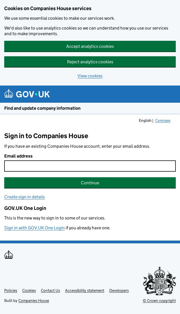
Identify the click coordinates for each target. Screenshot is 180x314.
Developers (119, 290)
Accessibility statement (84, 290)
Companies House (33, 300)
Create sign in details (24, 196)
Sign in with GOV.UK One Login (34, 227)
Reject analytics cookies (90, 61)
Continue (90, 182)
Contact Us (50, 290)
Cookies (29, 290)
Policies (10, 290)
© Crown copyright (159, 300)
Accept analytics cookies (90, 46)
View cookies (90, 75)
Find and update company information (42, 108)
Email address (18, 156)
